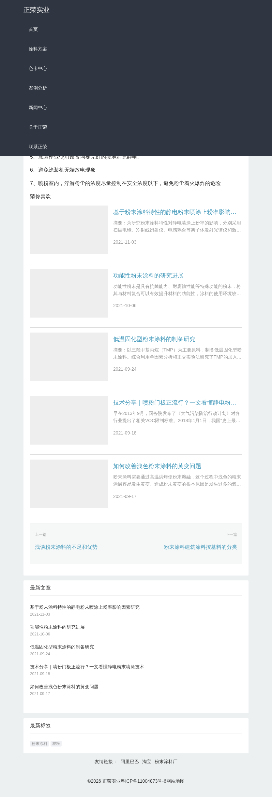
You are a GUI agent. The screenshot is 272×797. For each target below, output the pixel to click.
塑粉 (56, 750)
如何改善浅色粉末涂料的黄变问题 (157, 471)
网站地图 (175, 787)
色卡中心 (38, 68)
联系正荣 (38, 146)
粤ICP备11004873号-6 (143, 787)
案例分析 (38, 88)
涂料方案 (38, 48)
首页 (33, 29)
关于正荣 (38, 127)
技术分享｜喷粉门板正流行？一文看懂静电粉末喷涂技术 (177, 406)
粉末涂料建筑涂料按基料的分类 (200, 553)
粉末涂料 (39, 750)
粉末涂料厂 (166, 768)
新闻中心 (38, 107)
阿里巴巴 (130, 768)
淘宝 (146, 768)
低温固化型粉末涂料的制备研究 (154, 341)
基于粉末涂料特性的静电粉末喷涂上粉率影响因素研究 (177, 212)
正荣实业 (36, 9)
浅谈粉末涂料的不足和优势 (66, 553)
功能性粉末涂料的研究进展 (148, 277)
